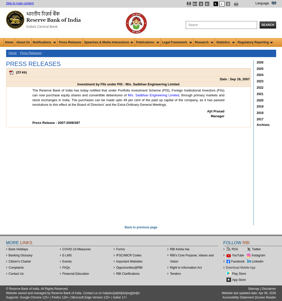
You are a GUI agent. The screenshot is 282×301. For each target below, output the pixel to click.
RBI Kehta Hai (179, 249)
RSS (235, 249)
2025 (260, 69)
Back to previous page (141, 227)
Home (9, 42)
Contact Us (16, 274)
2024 (260, 75)
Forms (120, 249)
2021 (260, 94)
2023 (260, 81)
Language (262, 3)
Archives (263, 125)
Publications (147, 42)
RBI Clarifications (128, 274)
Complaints (16, 267)
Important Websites (129, 261)
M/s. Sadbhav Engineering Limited (153, 95)
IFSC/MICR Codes (128, 255)
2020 (260, 100)
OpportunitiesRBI (129, 267)
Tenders (175, 274)
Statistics (225, 42)
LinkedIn (257, 261)
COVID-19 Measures (76, 249)
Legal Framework (177, 42)
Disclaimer (269, 289)
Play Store (239, 274)
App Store (239, 280)
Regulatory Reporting (255, 42)
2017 (260, 119)
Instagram (258, 255)
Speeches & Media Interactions (108, 42)
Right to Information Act (186, 267)
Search (267, 25)
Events (67, 261)
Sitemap (253, 289)
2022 (260, 87)
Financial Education (75, 274)
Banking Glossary (21, 255)
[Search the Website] (221, 25)
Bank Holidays (18, 249)
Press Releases (70, 42)
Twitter (256, 249)
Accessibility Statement (238, 297)
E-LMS (67, 255)
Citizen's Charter (20, 261)
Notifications (44, 42)
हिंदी (274, 3)
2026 (260, 62)
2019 (260, 106)
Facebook (238, 261)
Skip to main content (20, 3)
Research (204, 42)
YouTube (238, 255)
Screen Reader (266, 297)
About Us (23, 42)
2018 (260, 113)
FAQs (66, 267)
